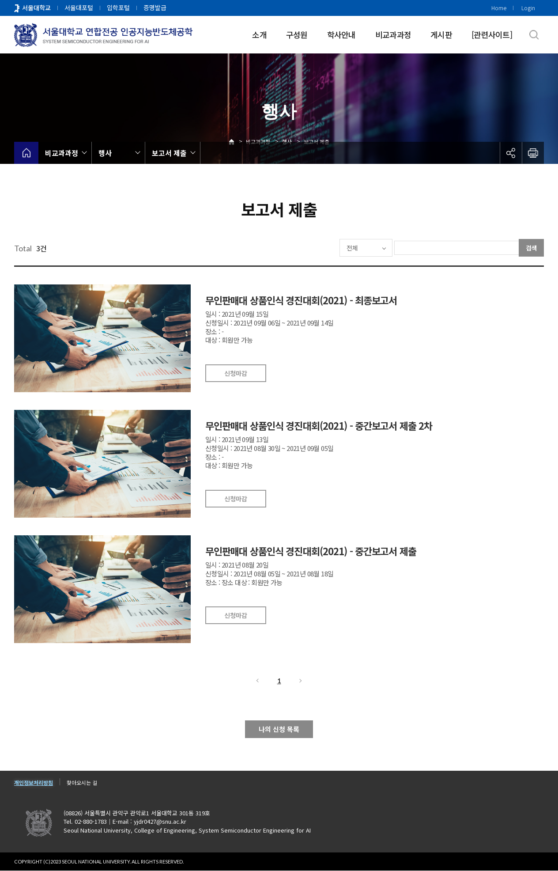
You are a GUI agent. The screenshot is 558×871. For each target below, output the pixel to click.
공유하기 (511, 153)
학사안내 (341, 34)
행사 (105, 153)
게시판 (441, 34)
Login (528, 7)
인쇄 (533, 153)
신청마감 (235, 373)
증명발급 (154, 7)
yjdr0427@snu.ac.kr (160, 822)
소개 (259, 34)
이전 (257, 680)
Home (498, 7)
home (26, 153)
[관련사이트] (491, 34)
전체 (326, 247)
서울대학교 (36, 7)
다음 (301, 680)
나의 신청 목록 (279, 729)
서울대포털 (78, 7)
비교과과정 (393, 34)
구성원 (297, 34)
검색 (531, 247)
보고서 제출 (169, 153)
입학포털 (118, 7)
